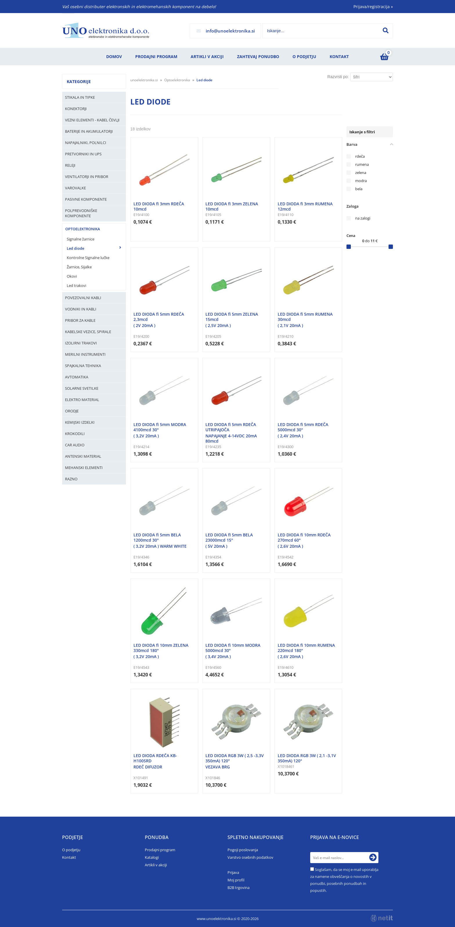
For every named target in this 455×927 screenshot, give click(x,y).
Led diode (75, 248)
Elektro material (82, 399)
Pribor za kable (80, 320)
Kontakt (339, 56)
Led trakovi (76, 285)
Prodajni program (156, 56)
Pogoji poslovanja (243, 849)
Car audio (74, 445)
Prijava (233, 872)
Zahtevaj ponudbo (258, 56)
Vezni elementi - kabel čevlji (92, 120)
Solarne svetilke (81, 388)
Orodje (72, 411)
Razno (71, 479)
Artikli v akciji (207, 56)
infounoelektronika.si (230, 31)
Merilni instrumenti (85, 354)
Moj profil (236, 880)
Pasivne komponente (86, 199)
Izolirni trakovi (81, 343)
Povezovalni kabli (83, 297)
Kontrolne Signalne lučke (88, 257)
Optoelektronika (82, 228)
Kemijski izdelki (80, 422)
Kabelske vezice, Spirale (88, 331)
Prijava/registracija (373, 6)
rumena (362, 164)
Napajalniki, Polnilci (85, 142)
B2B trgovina (239, 887)
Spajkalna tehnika (83, 365)
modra (361, 181)
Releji (70, 165)
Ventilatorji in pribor (86, 176)
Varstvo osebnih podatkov (250, 857)
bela (358, 189)
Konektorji (76, 108)
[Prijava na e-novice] (372, 857)
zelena (360, 172)
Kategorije (79, 81)
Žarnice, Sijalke (79, 267)
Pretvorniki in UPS (83, 154)
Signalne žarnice (80, 239)
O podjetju (304, 56)
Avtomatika (76, 377)
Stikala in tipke (80, 97)
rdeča (360, 156)
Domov (114, 56)
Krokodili (75, 433)
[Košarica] (384, 56)
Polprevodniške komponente (81, 213)
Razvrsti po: (338, 76)
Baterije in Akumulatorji (89, 131)
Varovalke (75, 188)
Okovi (72, 276)
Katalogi (152, 857)
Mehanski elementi (84, 467)
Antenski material (83, 456)
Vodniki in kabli (80, 309)
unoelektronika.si (144, 80)
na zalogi (362, 218)
